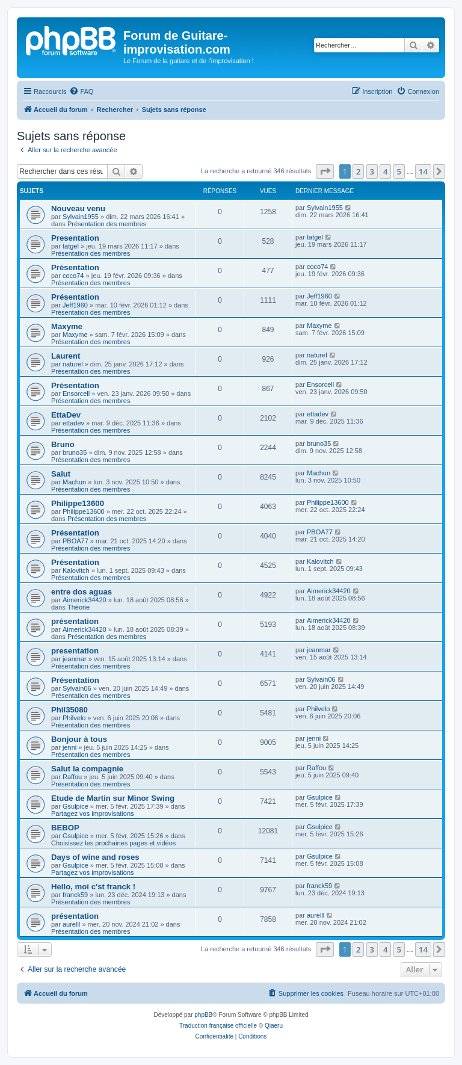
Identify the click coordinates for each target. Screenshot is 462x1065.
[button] (325, 171)
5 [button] (399, 171)
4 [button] (385, 171)
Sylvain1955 (81, 216)
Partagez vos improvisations (92, 813)
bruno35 (75, 452)
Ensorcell (76, 393)
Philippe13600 (77, 503)
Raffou (72, 776)
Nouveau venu (78, 208)
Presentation (75, 237)
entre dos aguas (81, 591)
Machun (74, 482)
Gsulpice (75, 806)
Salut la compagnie (87, 768)
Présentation (75, 267)
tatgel (71, 246)
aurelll (71, 924)
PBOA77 (75, 541)
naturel (73, 364)
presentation (75, 650)
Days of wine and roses (95, 857)
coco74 (73, 275)
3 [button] (372, 171)
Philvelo (74, 717)
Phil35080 (69, 709)
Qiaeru (274, 1025)
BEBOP (65, 827)
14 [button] (423, 171)
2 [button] (358, 171)
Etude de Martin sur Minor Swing (112, 798)
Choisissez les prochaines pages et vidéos (113, 843)
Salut (60, 473)
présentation (75, 621)
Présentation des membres (106, 223)
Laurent (65, 355)
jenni (69, 747)
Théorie (78, 607)
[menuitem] (81, 91)
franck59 (75, 894)
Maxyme (66, 326)
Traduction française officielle (218, 1025)
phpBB (203, 1014)
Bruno (63, 444)
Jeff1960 (75, 305)
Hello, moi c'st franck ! (93, 886)
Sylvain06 (77, 688)
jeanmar (75, 658)
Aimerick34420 (84, 600)
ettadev (73, 423)
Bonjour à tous (79, 739)
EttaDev (66, 414)
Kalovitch (76, 570)
